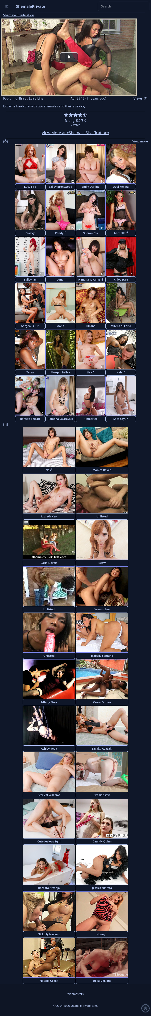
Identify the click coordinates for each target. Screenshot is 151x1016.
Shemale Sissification (18, 15)
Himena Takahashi (90, 279)
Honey (102, 934)
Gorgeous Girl (30, 326)
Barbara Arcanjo (49, 888)
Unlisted (102, 516)
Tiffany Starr (49, 702)
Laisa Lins (36, 98)
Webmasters (75, 994)
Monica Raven (102, 470)
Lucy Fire (30, 186)
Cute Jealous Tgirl (49, 841)
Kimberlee (91, 419)
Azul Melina (121, 186)
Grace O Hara (102, 702)
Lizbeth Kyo (49, 516)
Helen (120, 372)
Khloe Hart (121, 279)
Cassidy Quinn (102, 841)
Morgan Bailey (60, 372)
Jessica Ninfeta (102, 888)
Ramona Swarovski (60, 419)
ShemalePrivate (31, 6)
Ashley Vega (49, 748)
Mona (60, 326)
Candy (60, 233)
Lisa (91, 372)
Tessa (30, 372)
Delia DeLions (102, 981)
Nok (49, 470)
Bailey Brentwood (60, 186)
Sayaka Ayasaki (102, 748)
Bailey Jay (30, 279)
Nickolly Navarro (49, 934)
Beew (102, 563)
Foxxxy (30, 233)
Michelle (121, 233)
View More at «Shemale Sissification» (75, 132)
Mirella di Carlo (121, 326)
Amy (60, 279)
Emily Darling (91, 186)
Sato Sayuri (120, 419)
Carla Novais (49, 563)
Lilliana (91, 326)
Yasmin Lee (102, 609)
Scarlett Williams (49, 795)
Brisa (23, 98)
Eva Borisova (102, 795)
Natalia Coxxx (49, 981)
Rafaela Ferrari (30, 419)
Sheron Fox (90, 233)
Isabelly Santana (102, 656)
